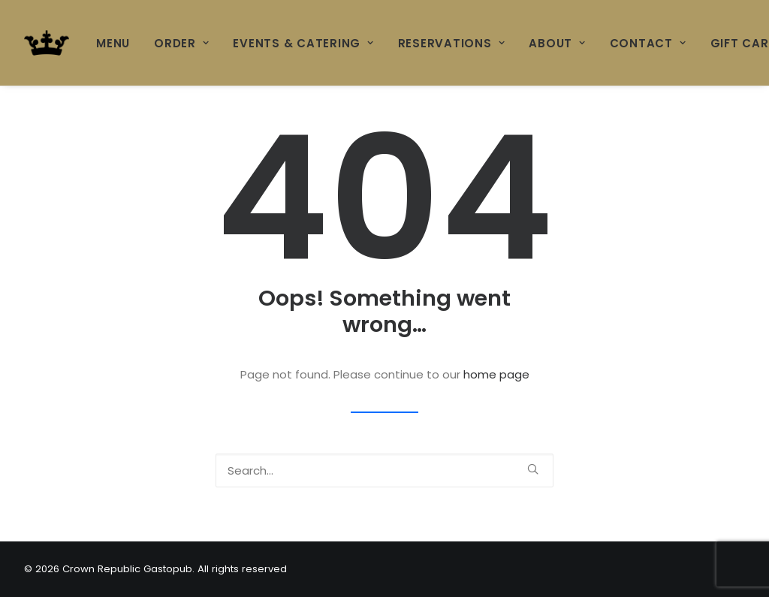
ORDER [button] (181, 43)
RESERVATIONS (451, 43)
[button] (533, 469)
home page (496, 374)
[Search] (384, 470)
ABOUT (557, 43)
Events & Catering (303, 43)
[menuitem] (118, 43)
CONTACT (648, 43)
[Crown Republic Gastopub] (46, 42)
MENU (113, 43)
